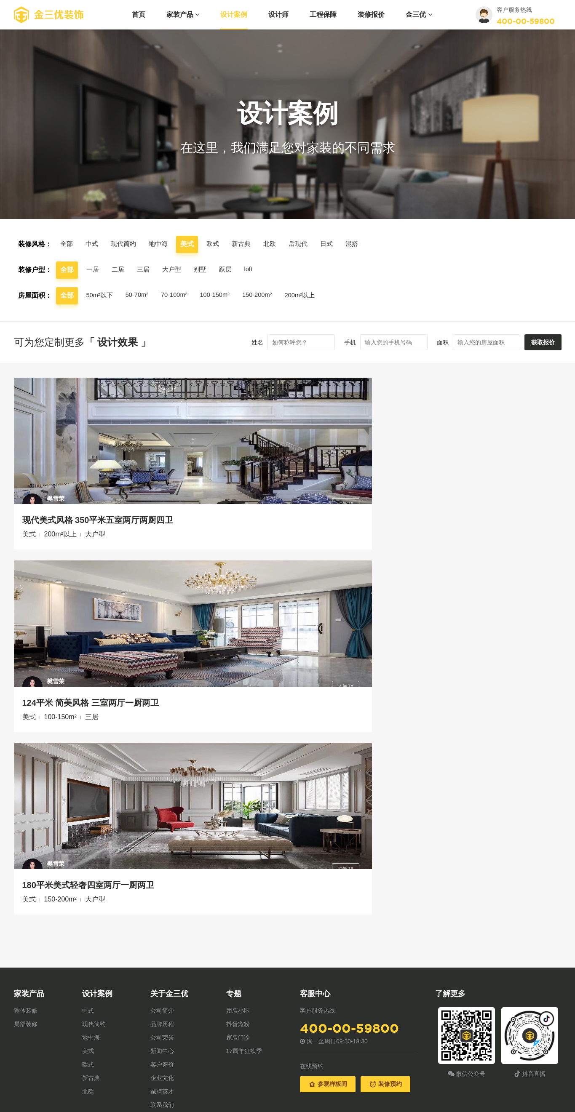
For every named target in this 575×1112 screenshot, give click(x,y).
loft (254, 269)
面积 (431, 342)
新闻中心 (162, 689)
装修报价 (371, 14)
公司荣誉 (162, 676)
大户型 (175, 269)
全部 (67, 244)
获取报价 (537, 342)
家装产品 (182, 14)
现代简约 (125, 244)
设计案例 (233, 14)
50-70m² (140, 295)
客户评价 (162, 703)
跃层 (230, 269)
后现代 (306, 244)
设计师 (278, 14)
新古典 (247, 244)
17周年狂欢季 (244, 689)
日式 (335, 244)
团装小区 (238, 649)
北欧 (276, 244)
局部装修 (25, 662)
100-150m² (223, 295)
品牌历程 (162, 662)
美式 (88, 689)
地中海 (162, 244)
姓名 (245, 342)
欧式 (218, 244)
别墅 (204, 269)
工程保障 (323, 14)
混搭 (362, 244)
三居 (145, 269)
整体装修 (25, 649)
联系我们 (162, 743)
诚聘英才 (162, 730)
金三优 (419, 14)
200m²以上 (313, 295)
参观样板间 (327, 723)
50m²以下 (100, 295)
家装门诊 (238, 676)
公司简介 (162, 649)
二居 (119, 269)
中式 (93, 244)
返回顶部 (547, 785)
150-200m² (268, 295)
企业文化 (162, 716)
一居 (93, 269)
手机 (338, 342)
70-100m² (180, 295)
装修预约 (385, 723)
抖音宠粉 (238, 662)
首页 (138, 14)
